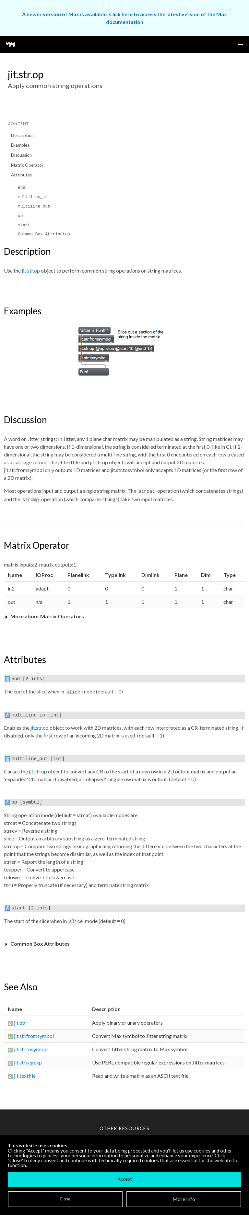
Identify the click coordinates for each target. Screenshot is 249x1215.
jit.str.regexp (28, 1062)
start (24, 225)
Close (65, 1198)
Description (22, 135)
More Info (183, 1199)
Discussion (21, 155)
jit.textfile (25, 1076)
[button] (240, 44)
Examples (20, 145)
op (20, 215)
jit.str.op (31, 270)
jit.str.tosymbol (31, 1049)
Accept (125, 1179)
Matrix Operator (27, 165)
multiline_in (33, 197)
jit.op (19, 1022)
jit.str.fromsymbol (34, 1036)
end (21, 187)
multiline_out (34, 206)
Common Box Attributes (44, 234)
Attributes (21, 174)
